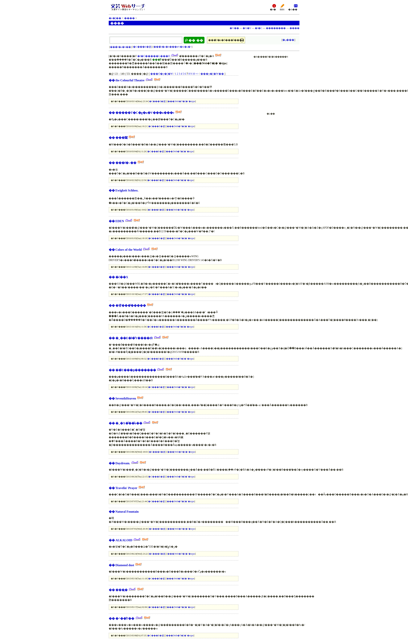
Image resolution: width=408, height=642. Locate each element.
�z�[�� (115, 18)
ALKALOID (123, 540)
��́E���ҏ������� (135, 370)
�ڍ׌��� (288, 39)
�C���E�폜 (142, 46)
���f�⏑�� (125, 163)
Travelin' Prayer (126, 488)
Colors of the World (128, 249)
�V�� (234, 28)
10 (193, 73)
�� (112, 80)
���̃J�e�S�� (120, 47)
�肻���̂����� (130, 305)
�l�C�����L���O (153, 56)
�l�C (258, 28)
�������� (276, 28)
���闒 (121, 137)
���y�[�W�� (212, 73)
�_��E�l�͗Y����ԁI (134, 338)
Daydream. (122, 463)
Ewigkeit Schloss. (126, 190)
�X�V (247, 28)
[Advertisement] (270, 83)
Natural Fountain (127, 511)
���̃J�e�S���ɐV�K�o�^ (173, 46)
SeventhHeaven (125, 398)
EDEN (119, 221)
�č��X (121, 277)
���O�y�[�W (161, 73)
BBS (282, 7)
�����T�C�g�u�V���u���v (144, 112)
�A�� (292, 7)
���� (129, 18)
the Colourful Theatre (130, 80)
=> (197, 73)
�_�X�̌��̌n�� (128, 423)
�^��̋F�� (124, 618)
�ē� (273, 7)
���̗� (121, 590)
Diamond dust (124, 565)
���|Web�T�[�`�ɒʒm (181, 101)
